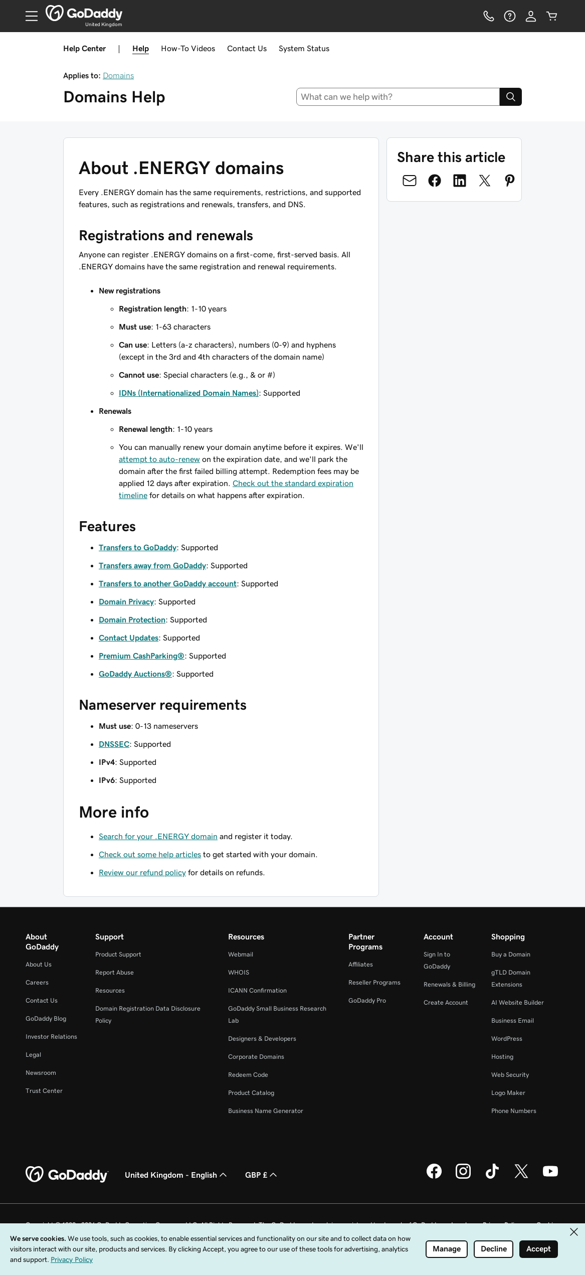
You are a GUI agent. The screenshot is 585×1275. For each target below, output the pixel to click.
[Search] (511, 97)
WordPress (506, 1038)
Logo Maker (508, 1092)
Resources (110, 990)
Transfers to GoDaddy (137, 547)
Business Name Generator (265, 1110)
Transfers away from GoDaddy (152, 565)
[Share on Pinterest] (509, 180)
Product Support (118, 954)
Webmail (240, 954)
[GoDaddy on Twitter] (521, 1177)
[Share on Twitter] (484, 180)
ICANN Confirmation (257, 990)
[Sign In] (530, 16)
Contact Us (247, 48)
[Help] (509, 16)
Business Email (512, 1020)
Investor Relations (51, 1036)
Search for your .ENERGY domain (158, 836)
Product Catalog (251, 1092)
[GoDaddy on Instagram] (463, 1177)
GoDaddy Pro (367, 1000)
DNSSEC (114, 744)
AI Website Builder (517, 1002)
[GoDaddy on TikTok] (492, 1177)
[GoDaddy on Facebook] (434, 1177)
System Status (304, 48)
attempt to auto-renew (159, 459)
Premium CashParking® (141, 656)
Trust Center (44, 1090)
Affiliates (360, 964)
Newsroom (41, 1072)
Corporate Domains (256, 1056)
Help (140, 48)
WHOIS (238, 972)
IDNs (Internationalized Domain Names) (189, 393)
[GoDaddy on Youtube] (550, 1177)
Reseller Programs (374, 982)
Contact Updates (128, 637)
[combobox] (398, 96)
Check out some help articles (150, 854)
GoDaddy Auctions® (135, 674)
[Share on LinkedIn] (459, 180)
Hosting (502, 1056)
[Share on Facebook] (434, 180)
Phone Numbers (513, 1110)
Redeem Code (248, 1074)
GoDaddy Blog (46, 1018)
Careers (37, 982)
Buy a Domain (510, 954)
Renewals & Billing (449, 984)
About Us (39, 964)
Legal (33, 1054)
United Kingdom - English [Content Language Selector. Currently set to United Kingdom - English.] (177, 1175)
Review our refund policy (142, 872)
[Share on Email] (409, 180)
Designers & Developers (262, 1038)
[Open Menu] (28, 16)
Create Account (446, 1002)
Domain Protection (132, 619)
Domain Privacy (126, 601)
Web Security (510, 1074)
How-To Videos (188, 48)
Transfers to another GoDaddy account (168, 583)
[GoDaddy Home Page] (67, 1174)
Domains (118, 75)
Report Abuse (114, 972)
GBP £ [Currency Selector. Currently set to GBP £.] (262, 1175)
